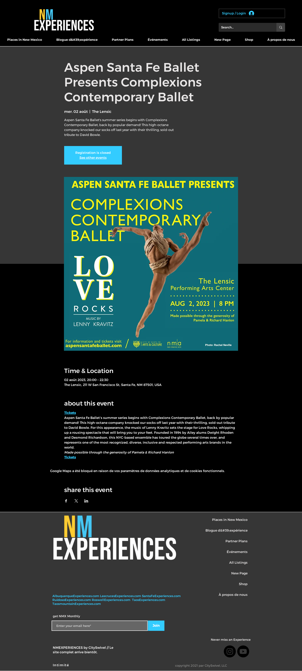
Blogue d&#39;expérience (226, 530)
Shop (243, 584)
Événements (237, 552)
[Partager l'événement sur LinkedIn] (86, 501)
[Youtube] (243, 651)
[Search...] (244, 27)
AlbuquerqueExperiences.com (76, 596)
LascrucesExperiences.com (121, 596)
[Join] (156, 626)
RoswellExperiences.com (111, 600)
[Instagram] (230, 651)
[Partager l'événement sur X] (76, 501)
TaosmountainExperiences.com (76, 604)
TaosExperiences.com (149, 600)
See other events (93, 158)
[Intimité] (61, 665)
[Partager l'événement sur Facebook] (66, 501)
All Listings (238, 563)
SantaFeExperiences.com (161, 596)
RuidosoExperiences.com (71, 600)
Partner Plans (236, 541)
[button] (24, 40)
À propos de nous (233, 595)
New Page (239, 573)
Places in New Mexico (230, 520)
